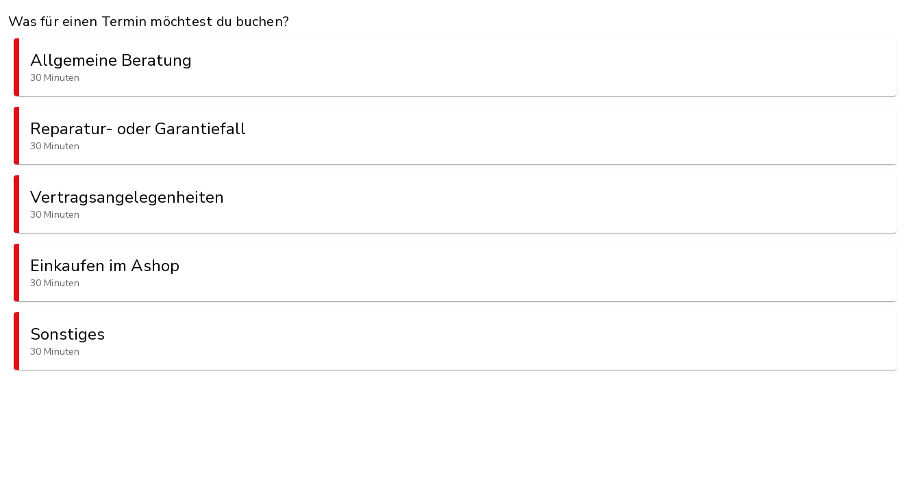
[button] (455, 67)
